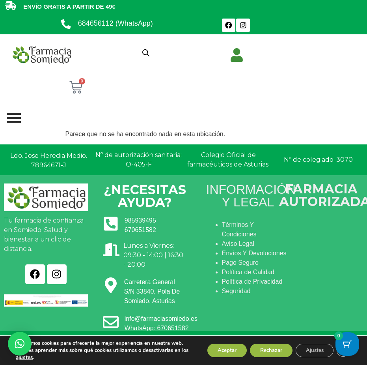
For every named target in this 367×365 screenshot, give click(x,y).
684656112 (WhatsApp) (115, 23)
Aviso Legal (238, 243)
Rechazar (263, 346)
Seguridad (236, 291)
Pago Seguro (240, 262)
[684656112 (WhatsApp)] (66, 25)
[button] (20, 344)
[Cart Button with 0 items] (347, 345)
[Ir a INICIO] (41, 54)
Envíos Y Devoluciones (254, 253)
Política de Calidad (248, 272)
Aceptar (214, 346)
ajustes (39, 357)
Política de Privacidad (252, 281)
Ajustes (311, 346)
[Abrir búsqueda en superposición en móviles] (146, 52)
